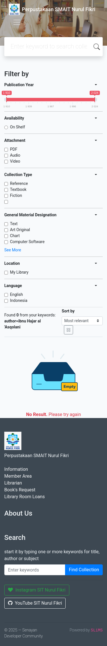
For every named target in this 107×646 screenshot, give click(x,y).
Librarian (13, 483)
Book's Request (19, 489)
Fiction (16, 195)
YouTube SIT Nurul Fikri (35, 603)
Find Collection (84, 569)
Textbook (18, 189)
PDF (13, 149)
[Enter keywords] (34, 569)
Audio (15, 155)
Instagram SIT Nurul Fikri (37, 590)
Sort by (68, 311)
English (16, 294)
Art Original (20, 229)
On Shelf (17, 127)
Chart (15, 235)
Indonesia (18, 300)
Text (14, 223)
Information (16, 469)
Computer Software (27, 241)
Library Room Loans (24, 496)
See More (12, 250)
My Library (19, 272)
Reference (19, 183)
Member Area (18, 476)
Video (15, 161)
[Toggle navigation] (17, 22)
